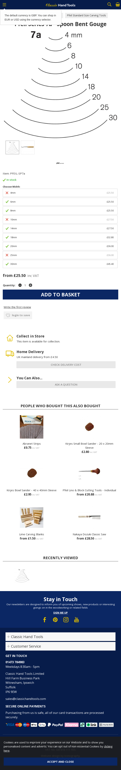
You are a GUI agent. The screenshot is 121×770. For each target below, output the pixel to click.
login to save (18, 315)
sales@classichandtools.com (26, 699)
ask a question (66, 384)
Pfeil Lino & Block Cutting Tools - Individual (89, 490)
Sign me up (60, 612)
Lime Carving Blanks (31, 534)
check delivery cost (66, 364)
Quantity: (9, 285)
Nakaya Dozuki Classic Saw (89, 534)
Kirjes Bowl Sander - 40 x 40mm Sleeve (32, 490)
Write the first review (17, 307)
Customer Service (26, 646)
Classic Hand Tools (27, 636)
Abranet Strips (32, 443)
